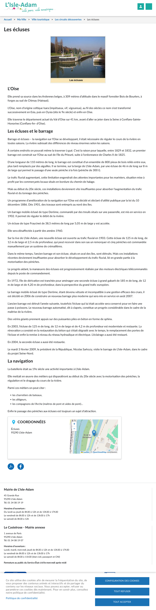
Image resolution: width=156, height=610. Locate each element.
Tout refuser (122, 591)
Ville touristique (40, 19)
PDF (11, 466)
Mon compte (140, 6)
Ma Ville (21, 19)
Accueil (8, 19)
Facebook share (20, 466)
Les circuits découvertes (68, 19)
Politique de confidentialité (22, 598)
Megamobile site (149, 6)
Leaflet (85, 452)
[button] (94, 433)
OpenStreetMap (99, 452)
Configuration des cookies (122, 581)
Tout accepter (122, 602)
